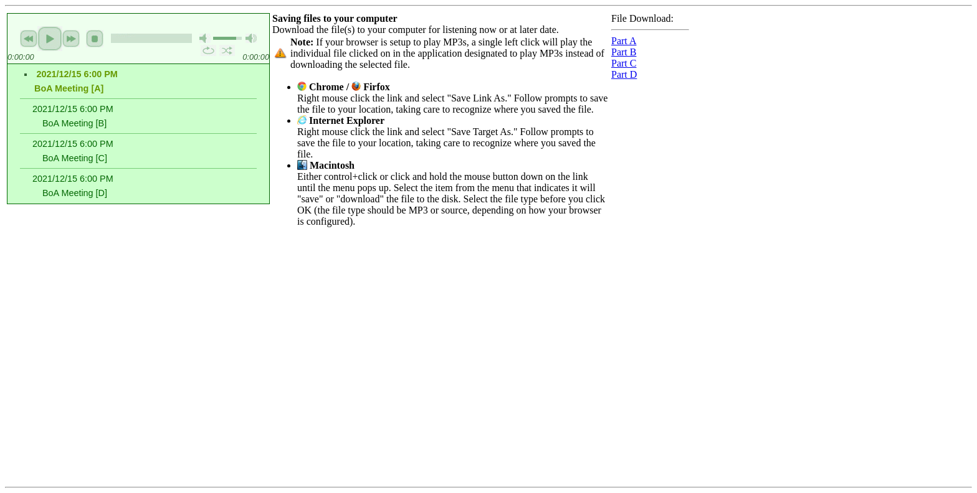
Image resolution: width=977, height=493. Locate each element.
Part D (624, 74)
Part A (623, 40)
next (71, 38)
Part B (623, 52)
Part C (623, 63)
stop (94, 38)
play (49, 38)
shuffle (227, 50)
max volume (251, 38)
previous (28, 38)
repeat (208, 50)
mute (205, 38)
